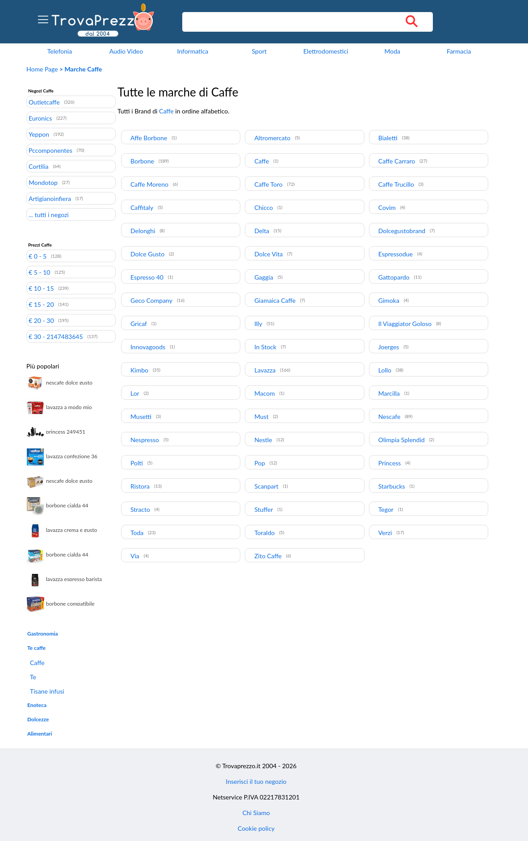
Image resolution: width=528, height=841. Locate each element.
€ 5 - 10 (39, 272)
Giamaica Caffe (274, 300)
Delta (261, 230)
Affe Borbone (148, 138)
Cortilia (39, 166)
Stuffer (263, 509)
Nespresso (144, 440)
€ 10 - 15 (41, 288)
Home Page (42, 69)
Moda (392, 51)
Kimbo (139, 370)
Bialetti (388, 138)
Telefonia (59, 51)
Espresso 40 (146, 277)
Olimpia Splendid (401, 440)
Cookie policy (256, 828)
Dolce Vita (268, 254)
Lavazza (265, 370)
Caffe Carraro (396, 161)
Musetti (140, 416)
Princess (389, 463)
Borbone (142, 161)
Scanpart (266, 486)
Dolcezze (38, 719)
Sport (259, 51)
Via (134, 556)
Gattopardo (394, 277)
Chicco (263, 207)
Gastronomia (42, 633)
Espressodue (395, 254)
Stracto (140, 509)
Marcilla (389, 393)
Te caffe (36, 647)
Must (261, 416)
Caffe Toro (268, 184)
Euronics (40, 117)
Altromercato (272, 138)
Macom (264, 393)
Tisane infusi (47, 691)
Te (33, 677)
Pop (259, 463)
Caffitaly (141, 207)
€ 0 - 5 (37, 255)
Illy (258, 323)
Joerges (388, 347)
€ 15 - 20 (41, 304)
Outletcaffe (44, 101)
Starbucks (391, 486)
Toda (136, 532)
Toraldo (264, 532)
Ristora (140, 486)
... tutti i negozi (49, 214)
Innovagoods (147, 347)
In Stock (265, 347)
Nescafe (389, 416)
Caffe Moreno (149, 184)
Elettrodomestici (325, 51)
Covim (387, 207)
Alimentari (39, 733)
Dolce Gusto (147, 254)
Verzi (385, 532)
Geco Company (151, 300)
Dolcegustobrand (401, 230)
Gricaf (138, 323)
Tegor (386, 509)
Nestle (263, 440)
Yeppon (39, 134)
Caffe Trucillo (396, 184)
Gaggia (263, 277)
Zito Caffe (267, 556)
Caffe (37, 662)
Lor (134, 393)
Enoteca (36, 705)
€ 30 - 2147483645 (56, 336)
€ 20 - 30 (41, 320)
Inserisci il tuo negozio (256, 781)
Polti (136, 463)
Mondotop (43, 182)
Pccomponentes (50, 150)
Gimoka (388, 300)
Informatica (192, 51)
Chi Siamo (256, 812)
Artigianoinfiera (50, 198)
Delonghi (142, 230)
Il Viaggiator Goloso (405, 323)
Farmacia (459, 51)
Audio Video (126, 51)
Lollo (384, 370)
